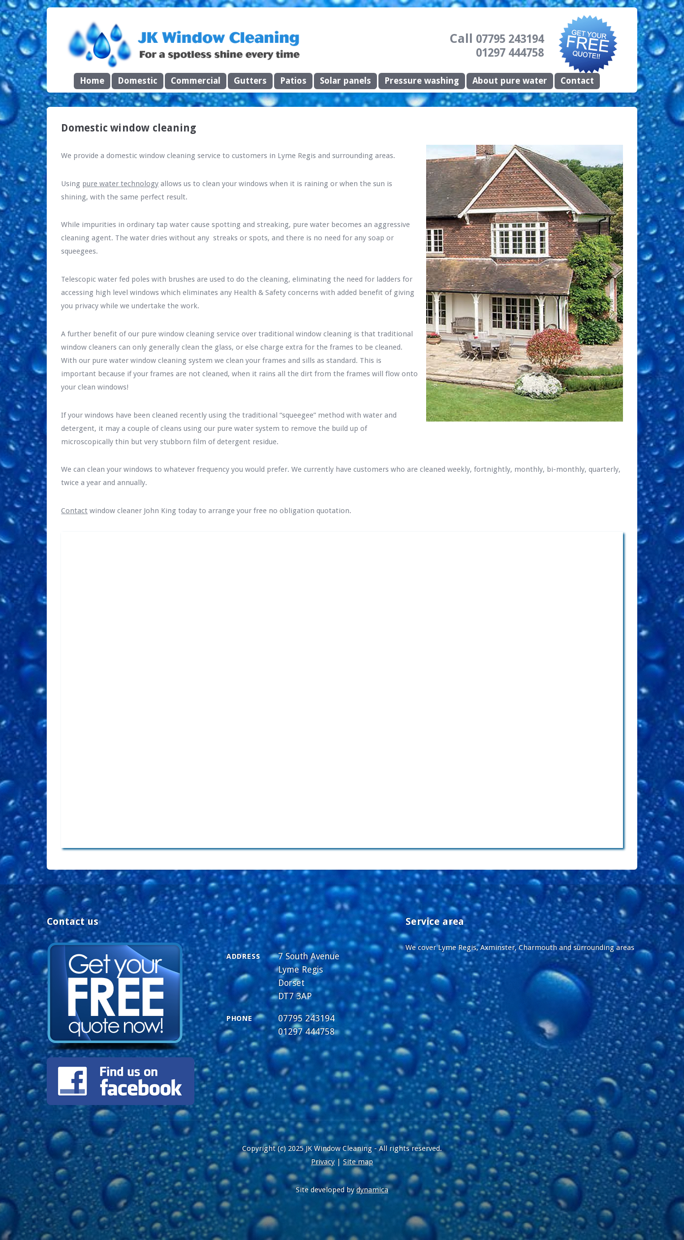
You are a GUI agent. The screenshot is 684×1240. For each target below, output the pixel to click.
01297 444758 (510, 52)
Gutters (250, 81)
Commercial (195, 81)
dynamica (372, 1189)
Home (92, 81)
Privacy (323, 1161)
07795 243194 (510, 39)
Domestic (137, 81)
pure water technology (120, 183)
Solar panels (345, 81)
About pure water (509, 81)
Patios (293, 81)
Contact (577, 81)
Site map (358, 1161)
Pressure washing (421, 81)
